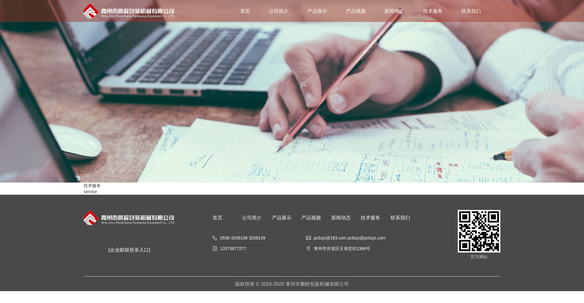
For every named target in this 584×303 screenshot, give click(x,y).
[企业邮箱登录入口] (129, 249)
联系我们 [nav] (471, 11)
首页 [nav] (245, 11)
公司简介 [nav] (278, 11)
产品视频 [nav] (356, 11)
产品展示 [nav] (317, 11)
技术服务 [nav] (433, 11)
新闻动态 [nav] (394, 11)
